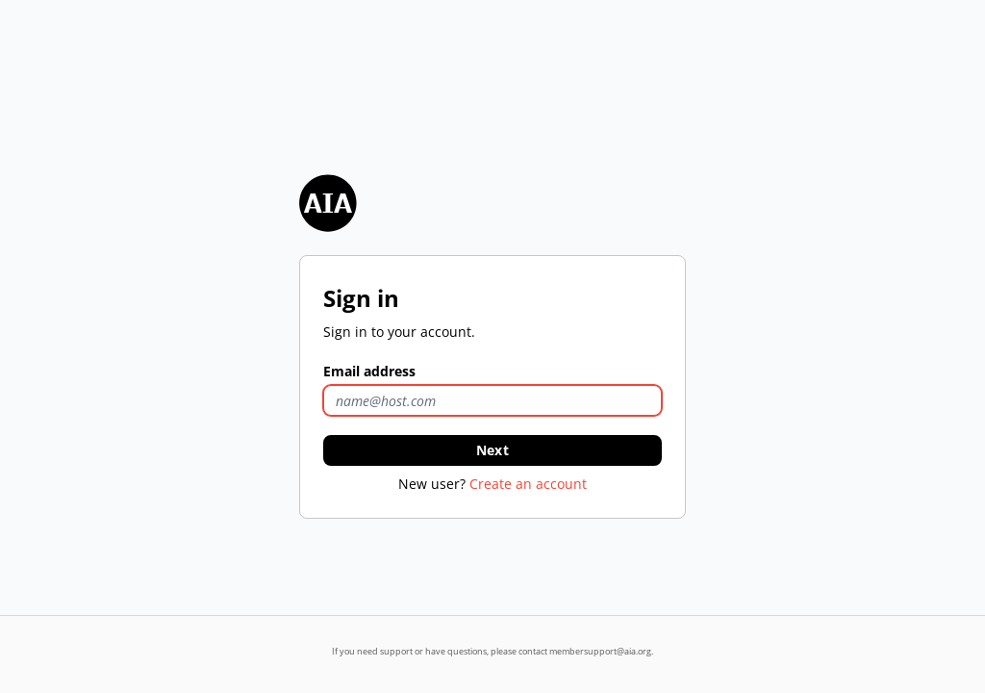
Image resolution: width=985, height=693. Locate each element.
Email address (369, 371)
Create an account (528, 484)
